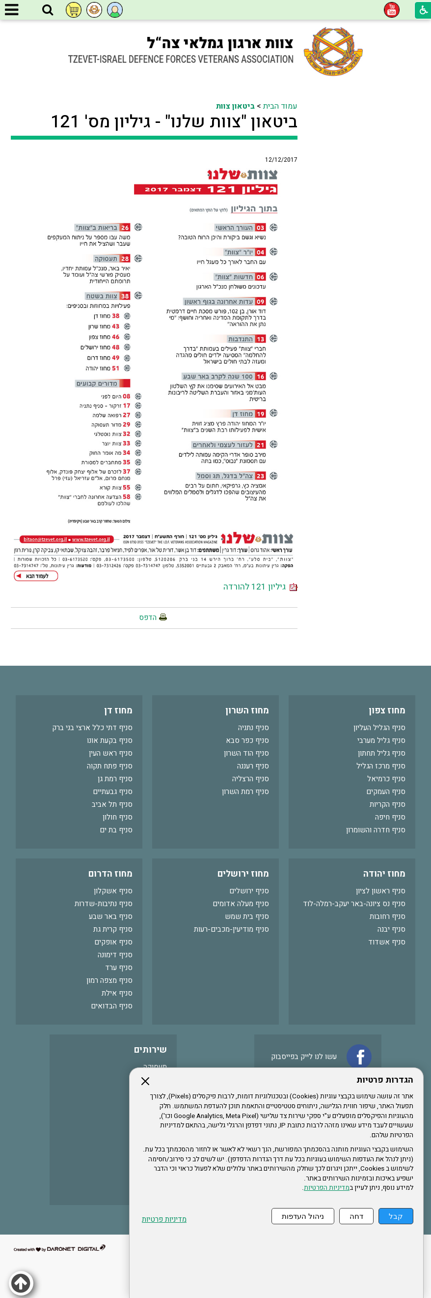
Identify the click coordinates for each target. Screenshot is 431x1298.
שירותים (150, 1050)
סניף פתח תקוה (110, 766)
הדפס (148, 617)
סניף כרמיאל (386, 778)
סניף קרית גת (113, 929)
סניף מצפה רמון (109, 980)
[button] (47, 10)
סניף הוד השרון (246, 753)
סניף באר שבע (111, 916)
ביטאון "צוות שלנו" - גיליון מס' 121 (174, 122)
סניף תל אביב (112, 804)
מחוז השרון (247, 710)
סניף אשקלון (113, 890)
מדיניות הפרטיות (327, 1188)
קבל (396, 1216)
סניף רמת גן (115, 778)
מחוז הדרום (110, 874)
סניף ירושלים (249, 890)
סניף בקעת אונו (110, 740)
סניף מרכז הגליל (380, 766)
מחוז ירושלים (243, 874)
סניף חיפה (390, 817)
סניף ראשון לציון (380, 890)
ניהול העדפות (303, 1216)
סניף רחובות (387, 916)
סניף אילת (117, 993)
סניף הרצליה (250, 778)
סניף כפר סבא (247, 740)
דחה (356, 1216)
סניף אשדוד (386, 942)
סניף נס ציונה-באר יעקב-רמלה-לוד (354, 903)
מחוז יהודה (384, 874)
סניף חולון (118, 817)
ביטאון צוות (235, 106)
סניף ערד (119, 967)
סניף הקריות (387, 804)
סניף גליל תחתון (381, 753)
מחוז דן (118, 710)
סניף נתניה (253, 727)
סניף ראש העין (111, 753)
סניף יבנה (391, 929)
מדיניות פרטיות (164, 1219)
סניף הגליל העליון (379, 727)
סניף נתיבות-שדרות (104, 903)
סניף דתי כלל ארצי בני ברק (92, 727)
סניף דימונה (115, 954)
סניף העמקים (385, 791)
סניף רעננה (253, 766)
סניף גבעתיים (113, 791)
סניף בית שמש (247, 916)
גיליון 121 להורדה (260, 587)
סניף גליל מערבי (381, 740)
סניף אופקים (113, 942)
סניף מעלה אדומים (241, 903)
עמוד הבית (280, 106)
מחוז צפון (387, 710)
